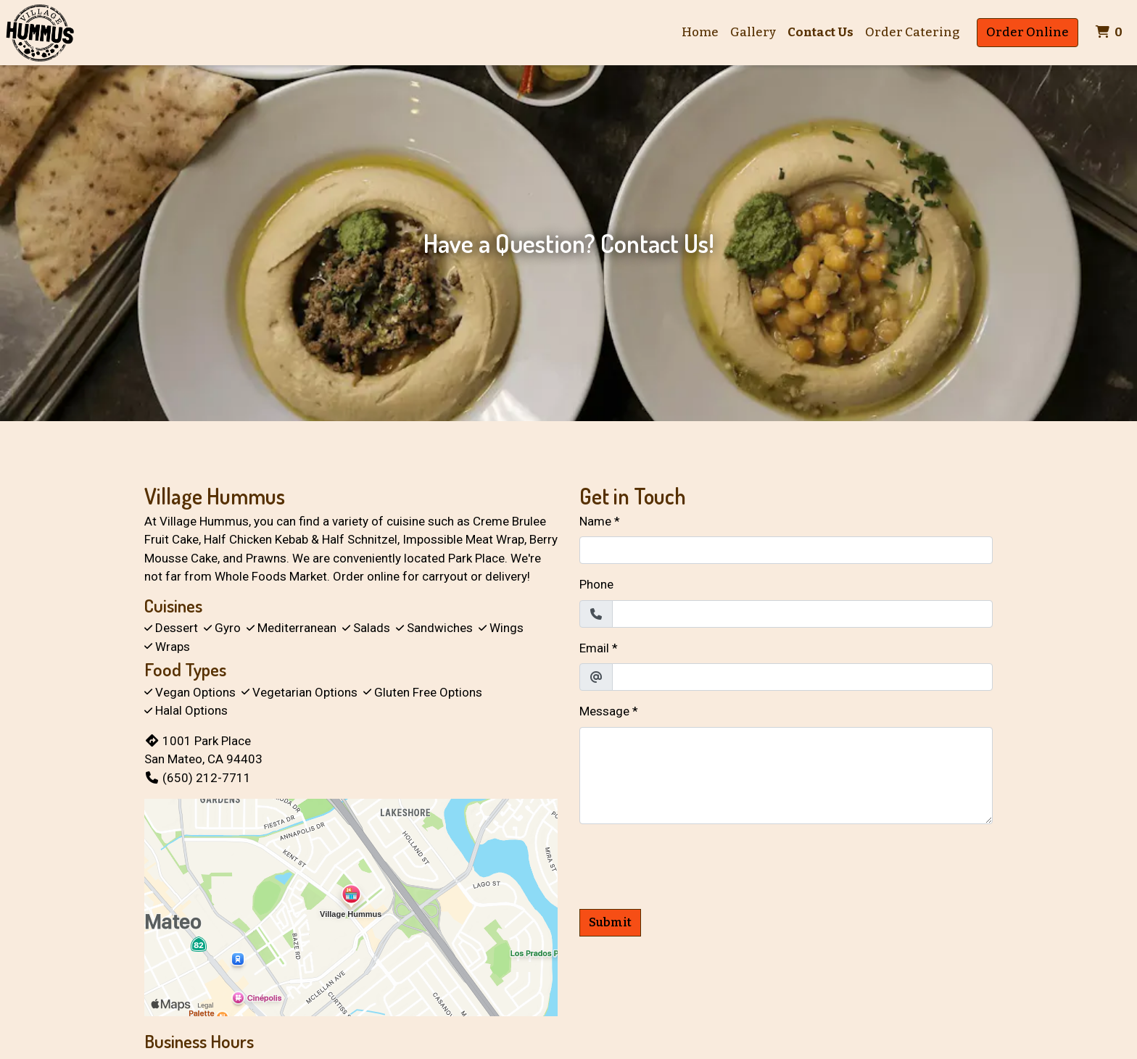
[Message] (786, 775)
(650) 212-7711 (197, 778)
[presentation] (689, 864)
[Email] (802, 677)
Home (700, 32)
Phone (596, 584)
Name (595, 521)
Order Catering (912, 32)
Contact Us (820, 32)
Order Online (1027, 32)
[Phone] (802, 614)
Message (604, 711)
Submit (610, 922)
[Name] (786, 550)
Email (594, 648)
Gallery (753, 32)
